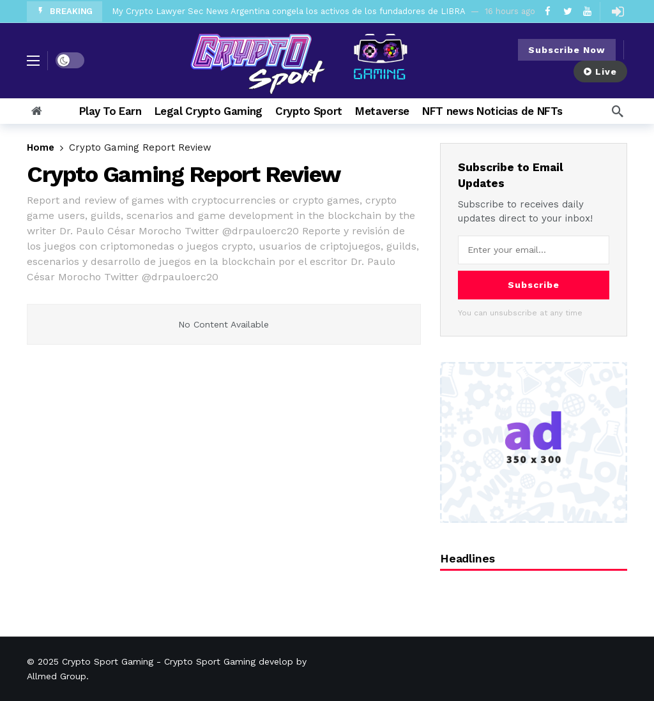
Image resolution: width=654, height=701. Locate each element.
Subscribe (533, 285)
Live (600, 71)
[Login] (617, 11)
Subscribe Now (566, 50)
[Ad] (533, 442)
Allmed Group (56, 676)
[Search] (617, 111)
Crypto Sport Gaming (107, 661)
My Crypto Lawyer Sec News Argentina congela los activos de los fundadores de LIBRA (288, 11)
